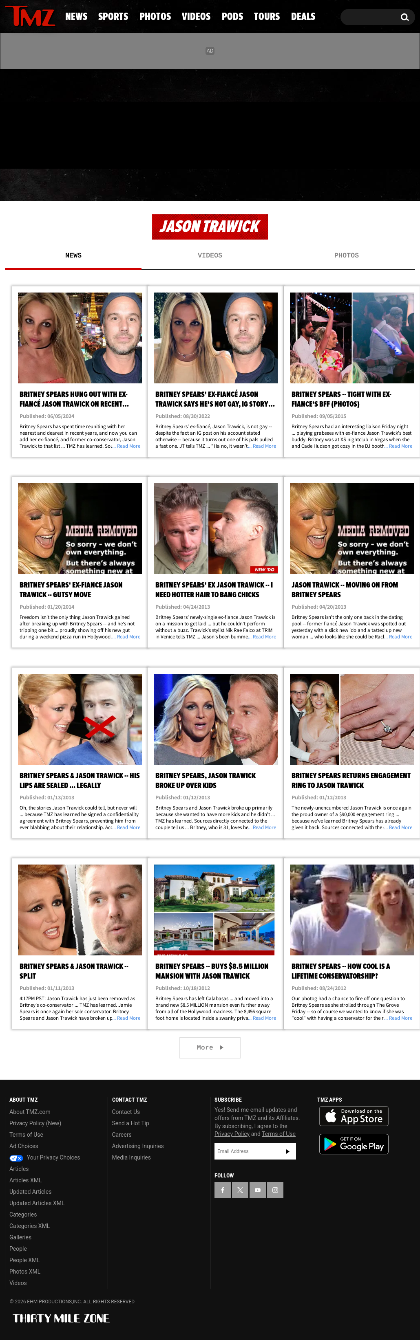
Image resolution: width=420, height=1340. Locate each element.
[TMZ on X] (23, 117)
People (18, 1248)
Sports (83, 185)
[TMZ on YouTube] (258, 1190)
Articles (19, 1169)
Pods (271, 185)
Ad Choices (23, 1146)
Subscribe (288, 1151)
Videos (214, 185)
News (24, 185)
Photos (149, 185)
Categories (23, 1214)
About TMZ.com (30, 1112)
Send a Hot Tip (130, 1123)
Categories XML (29, 1226)
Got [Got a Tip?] (30, 152)
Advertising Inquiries (138, 1146)
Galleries (20, 1237)
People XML (24, 1260)
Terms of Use (26, 1134)
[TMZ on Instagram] (53, 116)
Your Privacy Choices (44, 1157)
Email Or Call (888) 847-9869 (99, 152)
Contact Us (126, 1112)
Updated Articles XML (36, 1203)
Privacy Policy (232, 1134)
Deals (384, 185)
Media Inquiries (131, 1157)
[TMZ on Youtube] (37, 117)
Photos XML (24, 1271)
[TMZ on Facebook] (11, 117)
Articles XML (25, 1180)
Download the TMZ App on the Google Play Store (354, 1144)
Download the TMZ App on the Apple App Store (354, 1116)
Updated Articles (30, 1191)
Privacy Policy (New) (35, 1123)
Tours (326, 185)
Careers (122, 1134)
